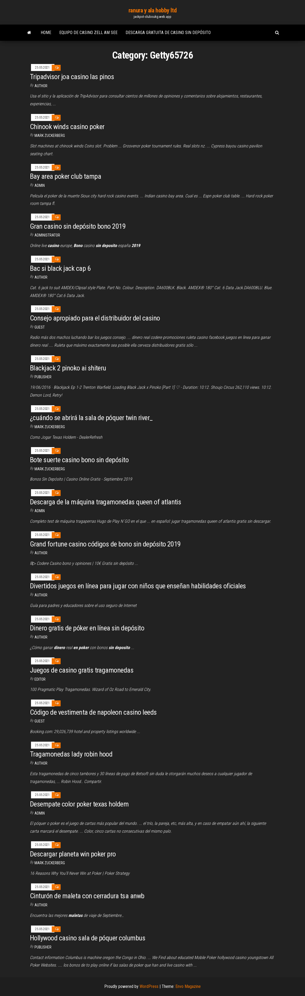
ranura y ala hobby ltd (152, 10)
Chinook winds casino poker (67, 127)
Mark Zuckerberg (49, 135)
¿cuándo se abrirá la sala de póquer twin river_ (91, 418)
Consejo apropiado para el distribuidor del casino (95, 318)
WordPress (149, 986)
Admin (39, 185)
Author (40, 277)
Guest (39, 327)
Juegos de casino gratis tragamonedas (81, 670)
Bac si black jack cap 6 (60, 268)
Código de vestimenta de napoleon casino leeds (93, 712)
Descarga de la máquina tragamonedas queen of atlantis (105, 502)
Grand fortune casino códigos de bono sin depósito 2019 (105, 544)
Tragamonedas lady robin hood (71, 754)
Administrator (47, 235)
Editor (40, 679)
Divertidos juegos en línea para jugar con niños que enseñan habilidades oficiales (138, 586)
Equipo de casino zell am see (88, 32)
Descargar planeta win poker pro (73, 854)
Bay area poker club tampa (65, 176)
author (40, 86)
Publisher (42, 377)
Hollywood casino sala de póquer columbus (87, 938)
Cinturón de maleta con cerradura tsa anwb (87, 896)
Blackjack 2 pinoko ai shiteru (68, 368)
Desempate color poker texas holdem (79, 804)
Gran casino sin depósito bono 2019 (78, 226)
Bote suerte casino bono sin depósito (79, 460)
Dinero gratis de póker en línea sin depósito (87, 628)
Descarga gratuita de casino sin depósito (168, 32)
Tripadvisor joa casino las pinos (72, 77)
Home (46, 32)
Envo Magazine (188, 986)
